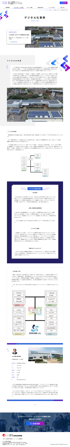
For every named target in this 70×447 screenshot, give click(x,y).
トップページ (40, 10)
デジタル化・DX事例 (47, 10)
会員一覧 (62, 7)
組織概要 (8, 7)
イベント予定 (51, 7)
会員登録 (64, 2)
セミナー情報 (29, 7)
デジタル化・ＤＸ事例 (18, 7)
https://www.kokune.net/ (21, 379)
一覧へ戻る (35, 404)
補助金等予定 (40, 7)
